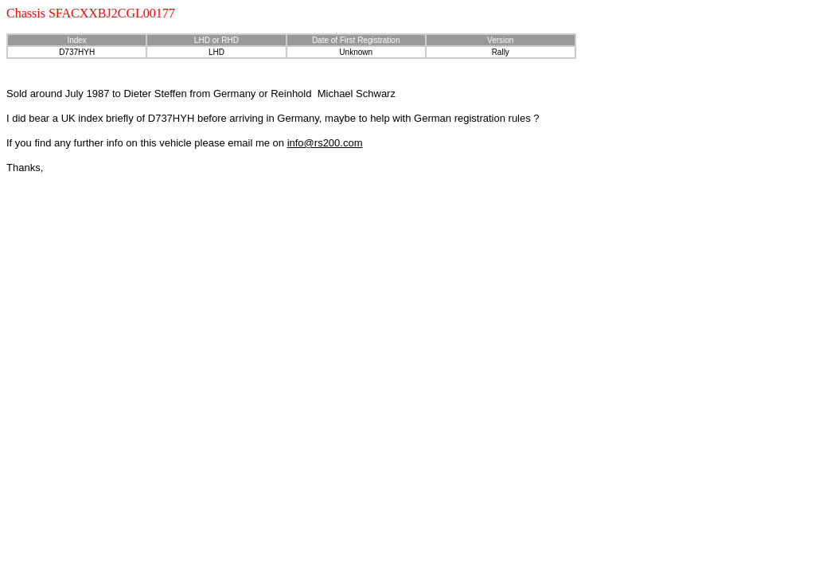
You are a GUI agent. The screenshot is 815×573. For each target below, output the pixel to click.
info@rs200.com (325, 143)
